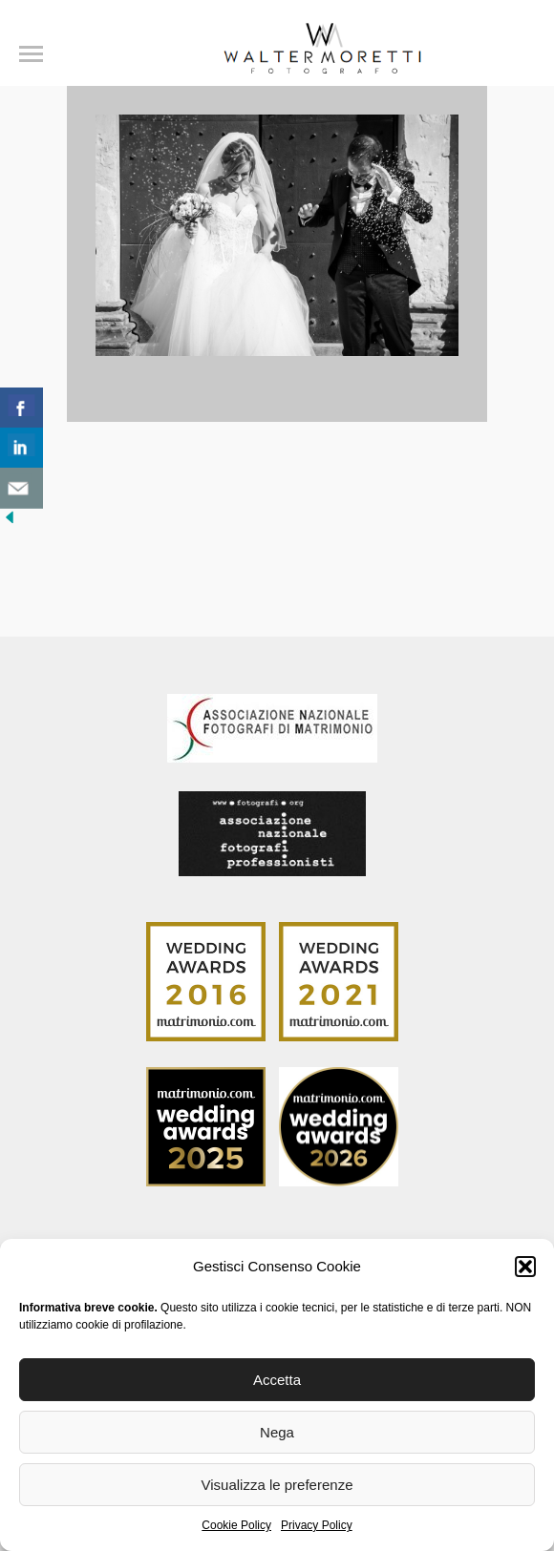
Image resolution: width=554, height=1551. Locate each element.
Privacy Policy (316, 1525)
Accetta (277, 1380)
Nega (277, 1432)
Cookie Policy (236, 1525)
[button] (525, 1266)
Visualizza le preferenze (277, 1485)
